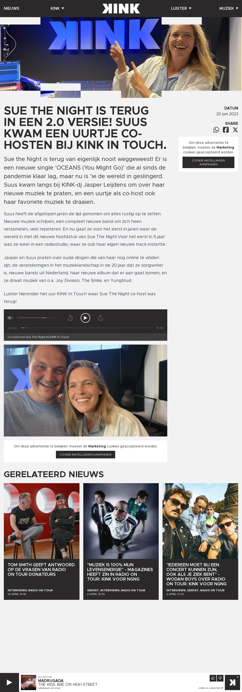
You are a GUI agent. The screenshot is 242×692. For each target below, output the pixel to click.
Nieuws (11, 8)
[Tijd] (85, 327)
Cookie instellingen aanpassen (85, 454)
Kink (57, 8)
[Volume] (37, 317)
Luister (181, 8)
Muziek (228, 8)
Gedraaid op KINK (49, 688)
